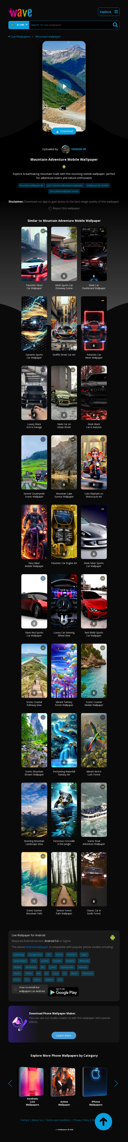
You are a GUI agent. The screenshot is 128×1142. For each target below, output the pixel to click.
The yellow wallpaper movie (64, 191)
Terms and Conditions (58, 1120)
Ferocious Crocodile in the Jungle (64, 842)
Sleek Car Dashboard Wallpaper (94, 287)
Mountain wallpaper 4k (32, 185)
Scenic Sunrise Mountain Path (34, 912)
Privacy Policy (81, 1120)
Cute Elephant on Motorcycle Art (94, 495)
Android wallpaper (37, 947)
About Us (37, 1120)
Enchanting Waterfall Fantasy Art (64, 773)
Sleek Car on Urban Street (64, 426)
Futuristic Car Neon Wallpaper (93, 356)
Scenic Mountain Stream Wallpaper (34, 773)
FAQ (94, 1120)
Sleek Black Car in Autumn (94, 426)
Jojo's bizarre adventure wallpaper (65, 185)
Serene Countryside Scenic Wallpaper (34, 495)
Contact (24, 1120)
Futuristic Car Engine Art (64, 563)
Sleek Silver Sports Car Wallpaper (94, 564)
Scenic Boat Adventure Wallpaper (94, 842)
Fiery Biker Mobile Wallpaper (34, 564)
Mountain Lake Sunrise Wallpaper (64, 495)
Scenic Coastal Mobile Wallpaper (93, 703)
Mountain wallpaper (48, 36)
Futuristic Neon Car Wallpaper (34, 287)
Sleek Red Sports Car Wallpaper (34, 634)
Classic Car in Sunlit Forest (94, 912)
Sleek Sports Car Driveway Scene (64, 287)
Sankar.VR (73, 149)
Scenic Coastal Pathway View (34, 703)
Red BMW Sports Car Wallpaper (94, 634)
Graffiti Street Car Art (64, 354)
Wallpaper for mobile (97, 185)
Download (64, 131)
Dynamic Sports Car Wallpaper (34, 356)
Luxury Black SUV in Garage (34, 426)
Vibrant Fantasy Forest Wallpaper (64, 703)
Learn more (63, 1035)
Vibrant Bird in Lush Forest (93, 773)
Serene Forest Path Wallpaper (64, 912)
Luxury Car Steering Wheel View (64, 634)
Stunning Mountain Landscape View (34, 842)
